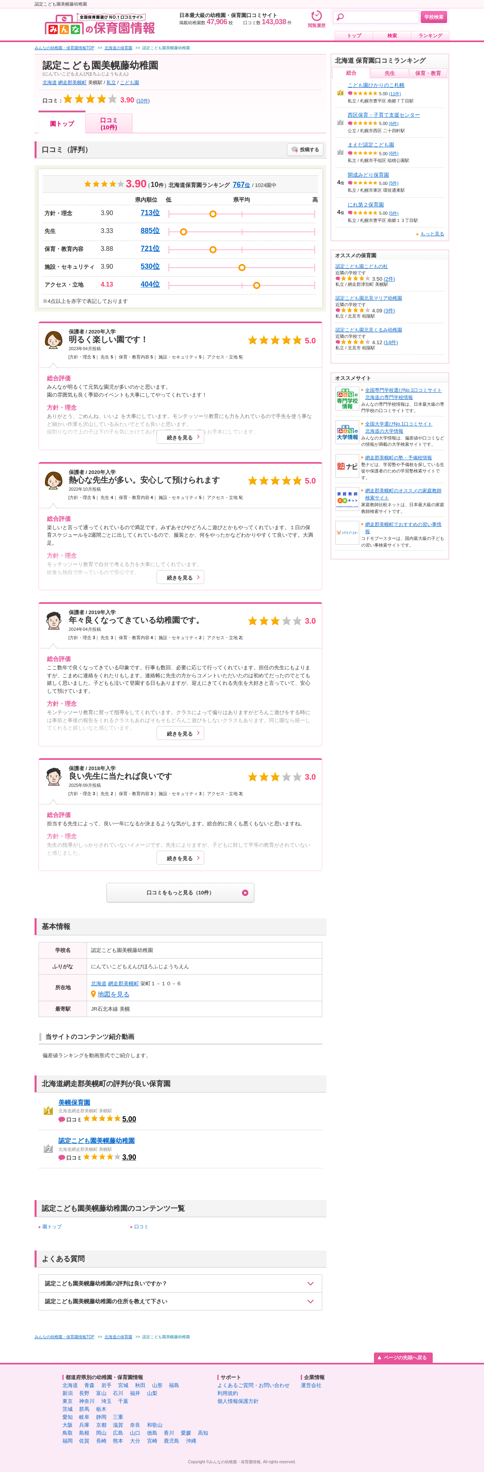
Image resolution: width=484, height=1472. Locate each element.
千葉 (123, 1401)
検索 (392, 36)
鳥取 (67, 1433)
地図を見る (114, 994)
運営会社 (311, 1385)
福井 (135, 1393)
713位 (150, 213)
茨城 (67, 1409)
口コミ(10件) (109, 124)
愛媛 (186, 1433)
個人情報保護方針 (238, 1401)
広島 (118, 1433)
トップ (354, 36)
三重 (118, 1417)
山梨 (152, 1393)
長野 (84, 1393)
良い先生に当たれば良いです (120, 776)
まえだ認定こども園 (371, 145)
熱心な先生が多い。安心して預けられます (144, 480)
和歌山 (155, 1425)
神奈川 (87, 1401)
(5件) (394, 183)
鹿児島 (171, 1441)
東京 (67, 1401)
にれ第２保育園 (366, 205)
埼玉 (106, 1401)
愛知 (67, 1417)
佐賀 (84, 1441)
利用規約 (227, 1393)
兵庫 (84, 1425)
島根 (84, 1433)
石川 (118, 1393)
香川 (169, 1433)
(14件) (391, 342)
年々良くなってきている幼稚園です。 (136, 620)
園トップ (62, 123)
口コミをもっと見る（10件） (180, 893)
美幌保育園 (74, 1102)
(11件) (395, 93)
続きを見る (180, 438)
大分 (135, 1441)
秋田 (140, 1385)
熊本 (118, 1441)
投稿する (309, 149)
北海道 (50, 82)
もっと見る (432, 234)
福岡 (67, 1441)
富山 (101, 1393)
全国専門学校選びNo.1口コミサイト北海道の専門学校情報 (403, 393)
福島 (174, 1385)
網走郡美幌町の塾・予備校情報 (398, 457)
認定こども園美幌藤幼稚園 (96, 1140)
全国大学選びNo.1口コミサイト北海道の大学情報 (398, 427)
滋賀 (118, 1425)
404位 (150, 284)
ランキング (430, 36)
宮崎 (152, 1441)
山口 (135, 1433)
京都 (101, 1425)
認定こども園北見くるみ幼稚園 (368, 330)
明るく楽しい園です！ (108, 339)
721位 (150, 248)
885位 (150, 230)
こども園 (129, 82)
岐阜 (84, 1417)
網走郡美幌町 (72, 82)
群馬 (84, 1409)
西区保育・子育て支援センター (384, 115)
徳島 (152, 1433)
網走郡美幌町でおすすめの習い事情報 (403, 528)
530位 (150, 266)
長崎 (101, 1441)
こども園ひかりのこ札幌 (376, 85)
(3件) (389, 311)
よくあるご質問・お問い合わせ (253, 1385)
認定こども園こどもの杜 (361, 266)
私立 (111, 82)
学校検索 (433, 17)
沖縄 (191, 1441)
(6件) (394, 123)
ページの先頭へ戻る (405, 1357)
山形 (157, 1385)
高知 (203, 1433)
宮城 (123, 1385)
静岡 (101, 1417)
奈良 (135, 1425)
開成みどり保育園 (368, 175)
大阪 (67, 1425)
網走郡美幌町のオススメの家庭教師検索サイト (403, 494)
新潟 (67, 1393)
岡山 (101, 1433)
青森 (89, 1385)
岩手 (106, 1385)
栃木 (101, 1409)
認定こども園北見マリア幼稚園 (368, 298)
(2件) (389, 279)
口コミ (141, 1226)
